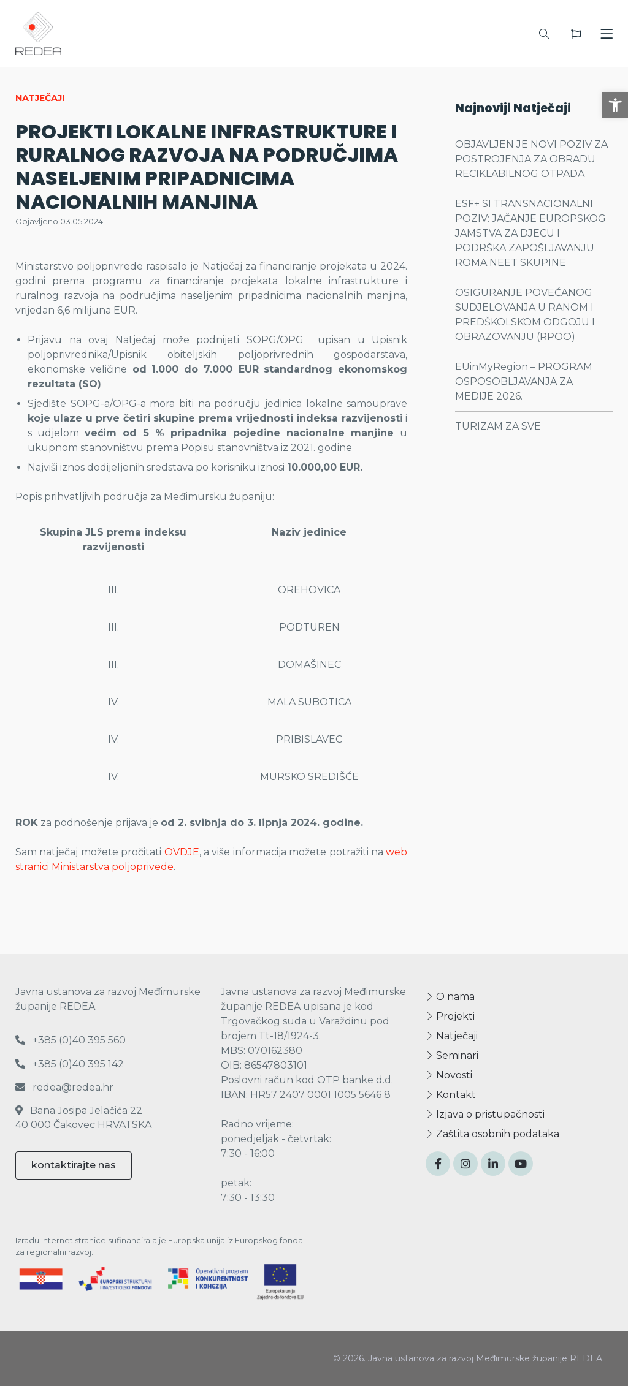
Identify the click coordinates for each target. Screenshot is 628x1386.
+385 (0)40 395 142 (69, 1064)
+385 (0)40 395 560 (70, 1040)
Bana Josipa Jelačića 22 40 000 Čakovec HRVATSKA (83, 1117)
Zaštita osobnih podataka (492, 1134)
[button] (615, 105)
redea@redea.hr (64, 1087)
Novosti (449, 1075)
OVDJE (181, 852)
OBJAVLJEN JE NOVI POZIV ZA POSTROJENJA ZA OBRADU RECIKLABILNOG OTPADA (531, 159)
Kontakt (451, 1094)
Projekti (450, 1016)
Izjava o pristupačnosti (485, 1114)
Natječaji (452, 1036)
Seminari (452, 1055)
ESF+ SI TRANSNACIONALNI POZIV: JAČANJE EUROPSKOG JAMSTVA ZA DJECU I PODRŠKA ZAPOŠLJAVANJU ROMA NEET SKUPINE (530, 233)
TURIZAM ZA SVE (498, 426)
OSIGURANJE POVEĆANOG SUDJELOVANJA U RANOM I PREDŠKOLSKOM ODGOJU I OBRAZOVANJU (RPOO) (525, 315)
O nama (450, 996)
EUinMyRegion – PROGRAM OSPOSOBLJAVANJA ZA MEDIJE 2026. (523, 381)
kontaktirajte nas (73, 1165)
